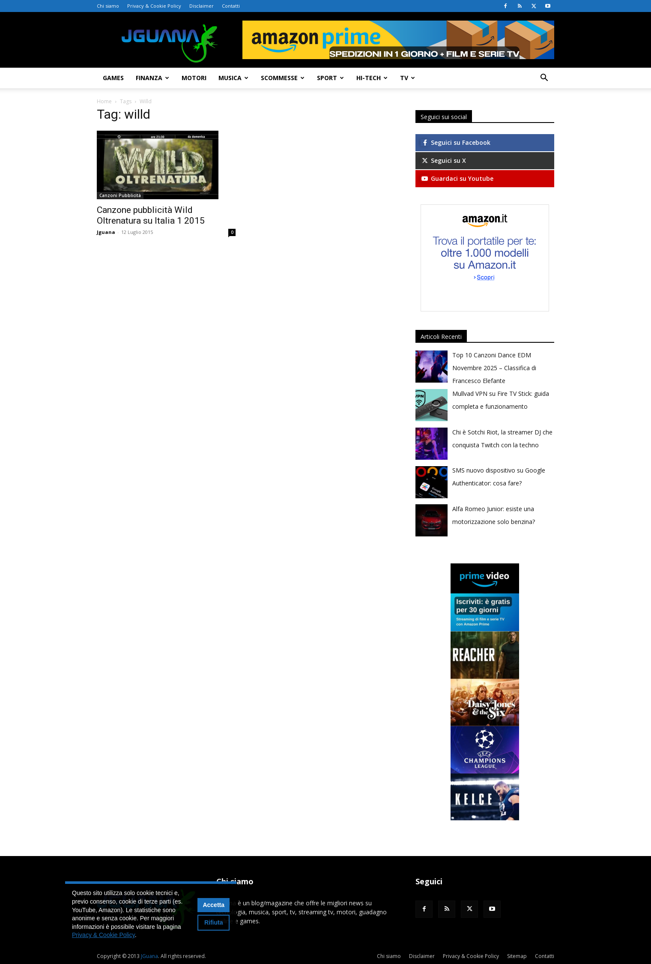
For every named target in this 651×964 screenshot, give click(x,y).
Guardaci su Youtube (457, 178)
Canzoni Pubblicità (120, 195)
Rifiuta (213, 922)
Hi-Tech (372, 78)
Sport (330, 78)
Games (113, 78)
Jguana (106, 232)
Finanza (152, 78)
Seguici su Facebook (455, 142)
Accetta (213, 904)
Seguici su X (443, 160)
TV (407, 78)
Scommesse (283, 78)
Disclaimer (201, 6)
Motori (194, 78)
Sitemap (517, 956)
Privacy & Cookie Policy (154, 6)
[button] (544, 79)
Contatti (231, 6)
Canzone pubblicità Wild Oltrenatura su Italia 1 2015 (151, 215)
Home (104, 101)
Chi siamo (108, 6)
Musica (233, 78)
